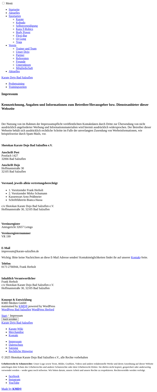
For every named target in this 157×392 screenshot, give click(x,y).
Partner (20, 55)
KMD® (23, 306)
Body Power (23, 32)
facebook (14, 376)
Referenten (22, 58)
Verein (12, 45)
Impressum (15, 341)
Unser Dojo (22, 51)
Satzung (13, 348)
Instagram (14, 379)
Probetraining (16, 83)
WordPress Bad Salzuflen (16, 309)
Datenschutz (16, 344)
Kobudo (20, 22)
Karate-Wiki (16, 328)
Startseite (14, 9)
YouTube (14, 382)
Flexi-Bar (21, 35)
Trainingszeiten (18, 86)
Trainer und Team (26, 48)
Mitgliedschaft (24, 68)
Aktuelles (14, 12)
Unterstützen (23, 64)
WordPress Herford (43, 309)
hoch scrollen (10, 319)
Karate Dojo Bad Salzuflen (17, 77)
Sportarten (15, 16)
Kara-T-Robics (24, 29)
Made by (11, 388)
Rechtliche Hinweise (21, 351)
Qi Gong (21, 38)
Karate (20, 19)
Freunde (20, 61)
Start (4, 315)
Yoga (19, 42)
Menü (9, 3)
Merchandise (16, 332)
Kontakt (136, 257)
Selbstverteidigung (27, 25)
